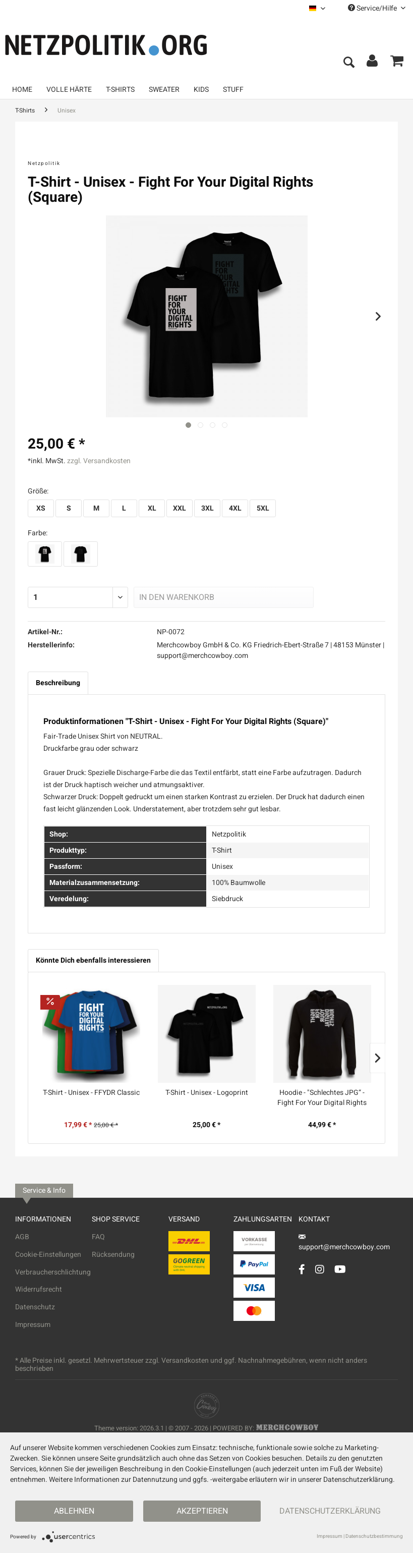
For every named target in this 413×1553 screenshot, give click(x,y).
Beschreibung (58, 683)
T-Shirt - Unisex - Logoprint (206, 1093)
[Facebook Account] (302, 1269)
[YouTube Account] (340, 1269)
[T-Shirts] (120, 89)
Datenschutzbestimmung (374, 1536)
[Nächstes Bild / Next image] (200, 425)
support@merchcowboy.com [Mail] (344, 1243)
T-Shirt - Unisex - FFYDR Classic (91, 1093)
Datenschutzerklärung (330, 1511)
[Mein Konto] (373, 63)
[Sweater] (164, 89)
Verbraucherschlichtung (53, 1272)
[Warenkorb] (397, 63)
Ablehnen (74, 1511)
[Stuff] (233, 89)
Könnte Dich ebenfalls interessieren (93, 960)
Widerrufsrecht (38, 1289)
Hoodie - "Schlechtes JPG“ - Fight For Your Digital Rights (322, 1098)
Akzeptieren (202, 1511)
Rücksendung (113, 1254)
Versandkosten (185, 1360)
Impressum (32, 1324)
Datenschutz (35, 1307)
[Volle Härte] (69, 89)
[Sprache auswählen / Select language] (317, 8)
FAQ (98, 1237)
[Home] (22, 89)
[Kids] (201, 89)
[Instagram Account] (319, 1269)
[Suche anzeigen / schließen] (348, 63)
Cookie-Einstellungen (48, 1254)
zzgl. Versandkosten (99, 461)
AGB (22, 1237)
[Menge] (78, 597)
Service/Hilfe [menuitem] (376, 8)
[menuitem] (317, 8)
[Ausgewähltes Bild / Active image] (188, 425)
